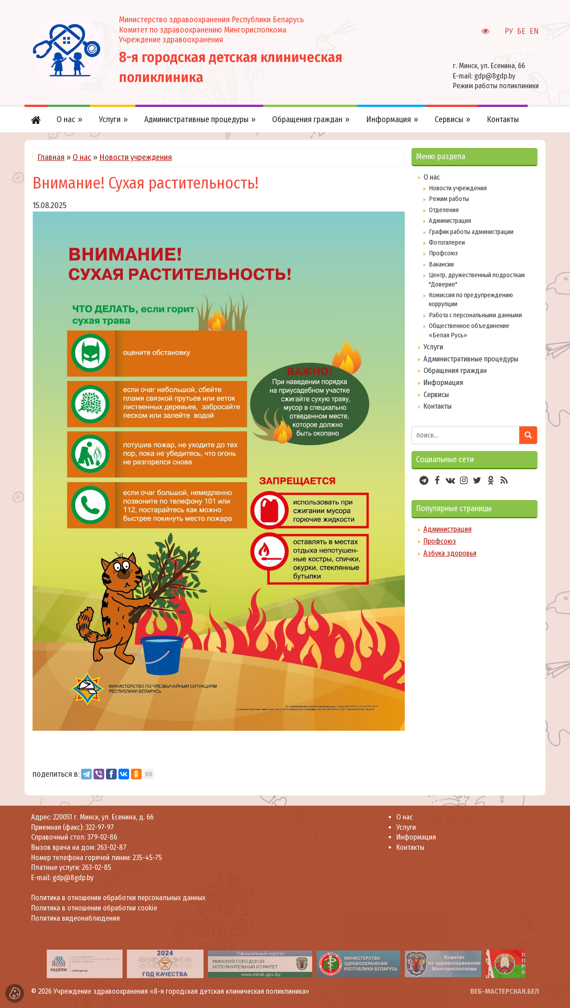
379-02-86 (102, 837)
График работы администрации (471, 232)
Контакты (437, 406)
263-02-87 (111, 847)
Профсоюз (443, 253)
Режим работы (449, 199)
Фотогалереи (447, 242)
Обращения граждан (455, 370)
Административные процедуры (470, 359)
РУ (509, 31)
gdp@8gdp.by (494, 76)
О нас (82, 157)
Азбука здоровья (449, 553)
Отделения (444, 210)
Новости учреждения (135, 157)
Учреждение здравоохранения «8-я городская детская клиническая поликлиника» (181, 991)
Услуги (433, 347)
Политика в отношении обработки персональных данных (118, 897)
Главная (51, 157)
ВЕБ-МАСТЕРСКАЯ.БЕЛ (504, 991)
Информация (443, 382)
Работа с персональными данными (475, 315)
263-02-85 (96, 867)
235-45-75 (147, 857)
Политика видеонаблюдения (75, 918)
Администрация (450, 221)
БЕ (521, 31)
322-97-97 (99, 827)
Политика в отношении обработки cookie (94, 908)
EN (534, 31)
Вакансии (441, 264)
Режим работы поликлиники (496, 86)
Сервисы (436, 394)
